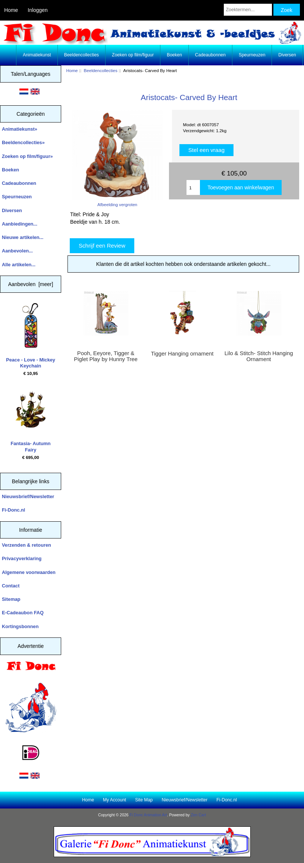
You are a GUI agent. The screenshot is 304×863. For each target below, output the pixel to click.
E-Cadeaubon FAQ (23, 612)
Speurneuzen (252, 55)
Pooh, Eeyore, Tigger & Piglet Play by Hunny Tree (106, 356)
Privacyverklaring (21, 558)
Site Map (144, 800)
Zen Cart (198, 815)
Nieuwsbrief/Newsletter (28, 496)
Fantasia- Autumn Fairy (30, 420)
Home (11, 10)
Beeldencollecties (100, 70)
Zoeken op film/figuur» (27, 156)
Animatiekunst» (19, 129)
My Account (114, 800)
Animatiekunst (37, 55)
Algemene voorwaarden (29, 572)
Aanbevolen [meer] (30, 284)
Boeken (174, 55)
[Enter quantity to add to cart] (193, 187)
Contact (10, 586)
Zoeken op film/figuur (133, 55)
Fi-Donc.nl (13, 510)
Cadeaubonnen (210, 55)
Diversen (287, 55)
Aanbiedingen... (19, 224)
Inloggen (37, 10)
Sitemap (11, 599)
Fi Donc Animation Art (148, 815)
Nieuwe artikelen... (22, 237)
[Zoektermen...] (248, 10)
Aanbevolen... (17, 251)
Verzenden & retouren (26, 545)
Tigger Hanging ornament (182, 354)
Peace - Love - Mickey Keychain (30, 336)
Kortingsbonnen (20, 626)
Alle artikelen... (18, 264)
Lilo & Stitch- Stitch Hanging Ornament (259, 356)
